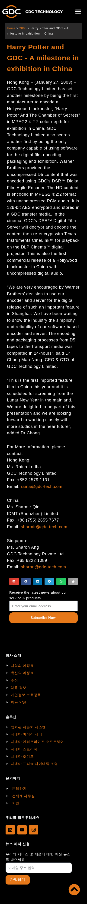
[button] (78, 11)
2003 (22, 28)
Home (11, 28)
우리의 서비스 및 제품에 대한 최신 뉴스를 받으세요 (38, 857)
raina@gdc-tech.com (41, 486)
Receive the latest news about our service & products (38, 595)
